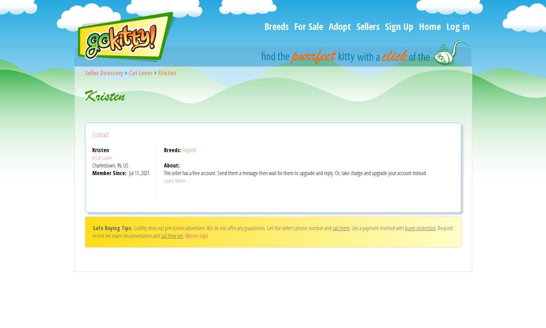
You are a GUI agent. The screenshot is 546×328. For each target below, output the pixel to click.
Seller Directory (104, 73)
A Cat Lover (102, 158)
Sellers (368, 26)
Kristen (167, 73)
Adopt (340, 26)
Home (430, 26)
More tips (196, 236)
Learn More (174, 181)
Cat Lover (141, 73)
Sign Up (399, 26)
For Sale (308, 26)
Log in (457, 26)
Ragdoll (189, 150)
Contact (100, 134)
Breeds (276, 26)
